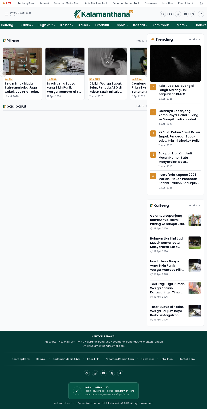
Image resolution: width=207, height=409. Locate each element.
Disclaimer (151, 3)
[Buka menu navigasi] (6, 14)
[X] (112, 373)
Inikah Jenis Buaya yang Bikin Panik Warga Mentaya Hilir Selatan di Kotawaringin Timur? (63, 91)
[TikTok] (120, 373)
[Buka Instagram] (178, 14)
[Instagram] (95, 373)
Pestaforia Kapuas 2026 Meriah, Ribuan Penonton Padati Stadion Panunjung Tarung (178, 181)
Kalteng (7, 25)
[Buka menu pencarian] (163, 14)
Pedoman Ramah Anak (126, 3)
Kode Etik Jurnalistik (96, 3)
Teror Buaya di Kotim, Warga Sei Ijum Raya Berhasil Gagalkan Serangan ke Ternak (167, 313)
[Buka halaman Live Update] (7, 3)
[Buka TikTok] (201, 14)
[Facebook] (170, 14)
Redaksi (44, 3)
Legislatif (45, 25)
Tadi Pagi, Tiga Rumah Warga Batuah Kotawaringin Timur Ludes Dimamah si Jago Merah (167, 292)
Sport (121, 25)
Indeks (201, 25)
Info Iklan (167, 3)
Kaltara (139, 25)
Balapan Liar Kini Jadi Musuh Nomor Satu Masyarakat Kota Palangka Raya (175, 159)
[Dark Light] (201, 3)
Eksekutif (102, 25)
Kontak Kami (185, 3)
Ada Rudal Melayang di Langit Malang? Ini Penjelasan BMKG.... (176, 90)
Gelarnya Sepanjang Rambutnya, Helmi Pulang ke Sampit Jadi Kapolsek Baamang (178, 117)
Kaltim (26, 25)
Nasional (94, 79)
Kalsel (83, 25)
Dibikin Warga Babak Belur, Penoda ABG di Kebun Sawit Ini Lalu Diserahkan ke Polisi (105, 89)
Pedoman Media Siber (66, 3)
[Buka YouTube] (186, 14)
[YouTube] (103, 373)
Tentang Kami (26, 3)
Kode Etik (93, 359)
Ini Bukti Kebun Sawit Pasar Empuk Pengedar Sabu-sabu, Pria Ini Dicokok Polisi (179, 136)
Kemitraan (161, 25)
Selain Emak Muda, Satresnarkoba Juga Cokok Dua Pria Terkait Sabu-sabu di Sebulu (22, 89)
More (182, 25)
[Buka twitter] (193, 14)
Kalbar (65, 25)
